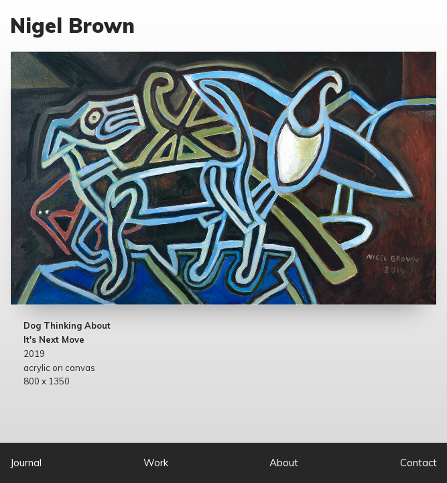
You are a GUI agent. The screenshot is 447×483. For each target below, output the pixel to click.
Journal (26, 462)
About (283, 462)
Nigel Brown (72, 25)
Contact (418, 462)
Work (155, 462)
